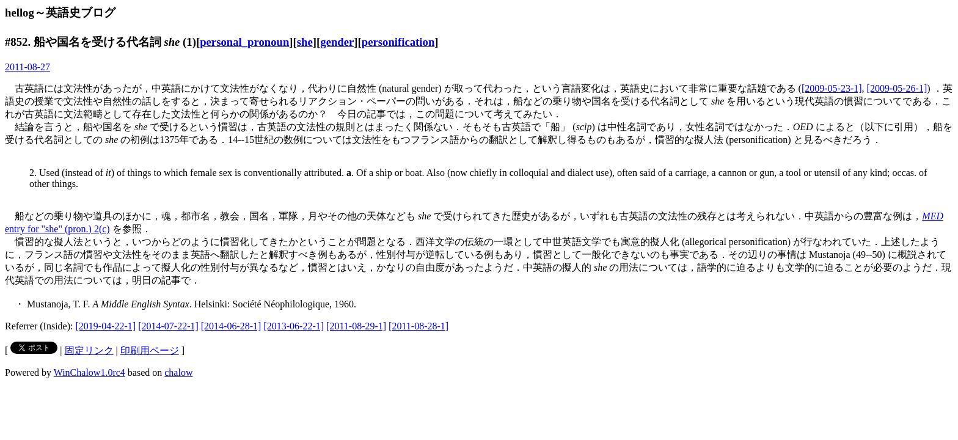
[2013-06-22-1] (293, 326)
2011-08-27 (27, 67)
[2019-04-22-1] (106, 326)
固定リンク (89, 350)
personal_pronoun (244, 41)
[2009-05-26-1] (897, 88)
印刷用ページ (149, 350)
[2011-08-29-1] (356, 326)
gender (337, 41)
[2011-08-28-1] (418, 326)
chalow (178, 372)
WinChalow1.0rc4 (89, 372)
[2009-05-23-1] (832, 88)
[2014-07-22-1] (168, 326)
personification (398, 41)
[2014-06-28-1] (231, 326)
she (305, 41)
